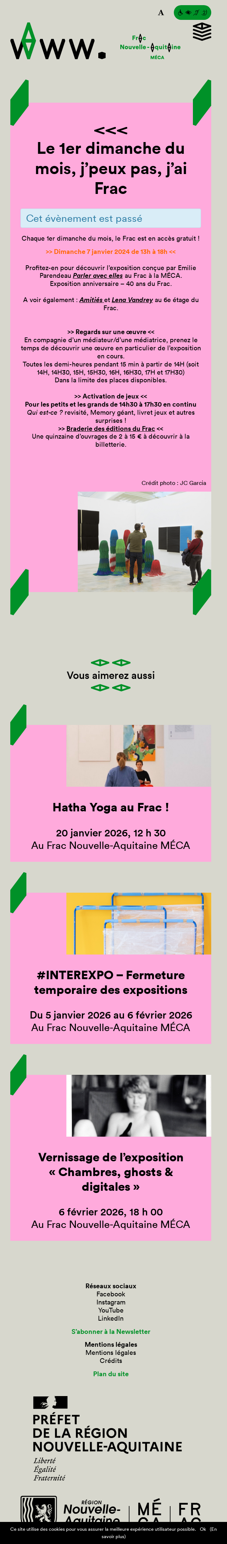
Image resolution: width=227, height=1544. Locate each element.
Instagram (110, 1302)
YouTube (111, 1310)
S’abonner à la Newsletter (111, 1332)
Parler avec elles (98, 275)
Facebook (110, 1294)
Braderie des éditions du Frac (110, 428)
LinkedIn (111, 1318)
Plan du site (111, 1374)
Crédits (111, 1361)
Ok (203, 1529)
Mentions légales (110, 1353)
